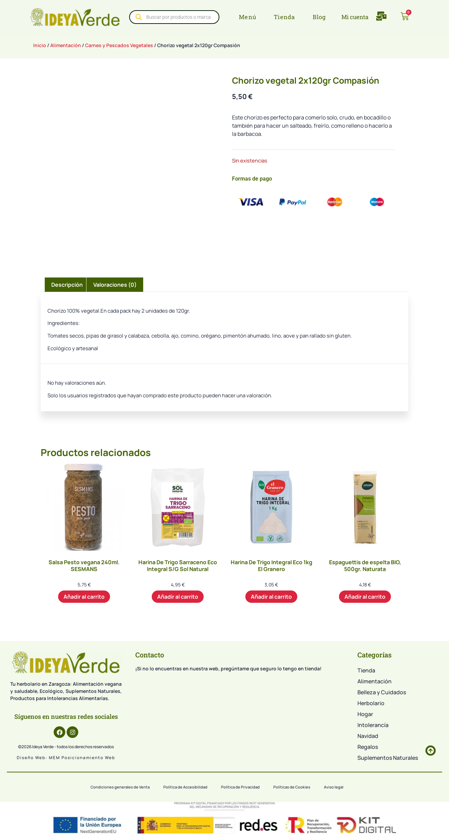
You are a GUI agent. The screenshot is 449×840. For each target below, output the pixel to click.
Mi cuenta (354, 17)
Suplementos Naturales (387, 757)
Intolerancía (373, 725)
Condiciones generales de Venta (120, 786)
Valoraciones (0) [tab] (115, 284)
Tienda (366, 670)
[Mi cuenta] (336, 17)
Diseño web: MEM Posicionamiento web (66, 757)
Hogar (365, 714)
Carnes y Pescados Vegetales (119, 45)
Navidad (367, 736)
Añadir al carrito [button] (84, 596)
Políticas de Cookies (291, 786)
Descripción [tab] (67, 284)
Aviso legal (333, 786)
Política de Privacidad (240, 786)
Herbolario (370, 703)
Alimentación (65, 45)
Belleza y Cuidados (381, 692)
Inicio (39, 45)
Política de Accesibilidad (185, 786)
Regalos (367, 747)
